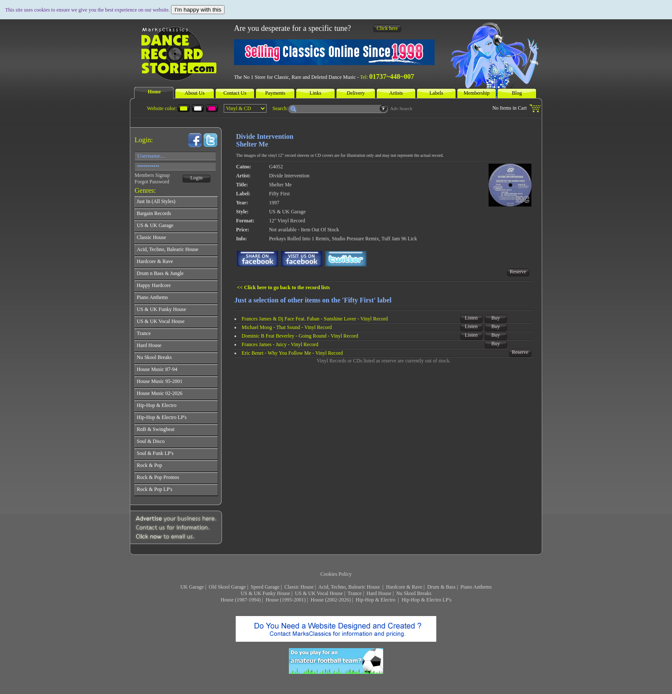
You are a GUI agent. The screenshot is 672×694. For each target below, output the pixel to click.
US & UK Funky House (265, 593)
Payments (275, 93)
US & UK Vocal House (319, 593)
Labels (436, 93)
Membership (477, 93)
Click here (387, 28)
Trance (355, 593)
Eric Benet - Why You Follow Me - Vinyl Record (292, 353)
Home (154, 92)
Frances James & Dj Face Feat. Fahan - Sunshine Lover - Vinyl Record (315, 319)
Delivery (356, 93)
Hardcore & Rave (404, 587)
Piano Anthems (476, 587)
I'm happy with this (197, 9)
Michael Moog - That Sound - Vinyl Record (287, 327)
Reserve (518, 272)
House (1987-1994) (241, 600)
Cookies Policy (335, 574)
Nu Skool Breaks (413, 593)
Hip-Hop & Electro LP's (426, 600)
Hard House (378, 593)
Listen (471, 318)
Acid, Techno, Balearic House (349, 587)
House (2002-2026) (331, 600)
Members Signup (152, 175)
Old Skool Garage (227, 587)
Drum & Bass (441, 587)
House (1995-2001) (286, 600)
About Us (194, 93)
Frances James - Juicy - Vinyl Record (280, 344)
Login (196, 178)
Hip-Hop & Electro (376, 600)
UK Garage (192, 587)
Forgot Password (152, 182)
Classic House (298, 587)
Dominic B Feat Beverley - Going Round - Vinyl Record (300, 336)
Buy (496, 318)
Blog (517, 93)
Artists (396, 93)
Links (315, 93)
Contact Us (234, 93)
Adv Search (401, 108)
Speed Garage (265, 587)
